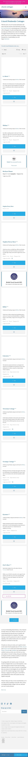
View (15, 97)
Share (25, 49)
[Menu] (25, 7)
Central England (12, 723)
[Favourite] (14, 102)
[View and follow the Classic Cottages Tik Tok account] (7, 704)
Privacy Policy (7, 737)
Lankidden (13, 650)
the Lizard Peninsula (5, 28)
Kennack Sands (6, 648)
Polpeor (3, 650)
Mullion (17, 79)
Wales (8, 723)
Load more (15, 620)
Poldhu (20, 646)
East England (23, 723)
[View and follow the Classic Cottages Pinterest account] (11, 704)
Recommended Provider (14, 162)
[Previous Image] (3, 65)
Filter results (19, 754)
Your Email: (4, 711)
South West (20, 721)
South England (4, 723)
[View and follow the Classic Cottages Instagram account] (2, 704)
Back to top (3, 689)
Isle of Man (8, 724)
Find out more (14, 165)
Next (24, 53)
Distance (5, 49)
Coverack (4, 569)
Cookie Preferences (20, 737)
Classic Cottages (5, 721)
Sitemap (2, 737)
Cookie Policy (13, 737)
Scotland (2, 724)
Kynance (25, 646)
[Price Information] (12, 258)
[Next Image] (24, 65)
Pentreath (7, 650)
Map (19, 49)
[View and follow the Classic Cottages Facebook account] (4, 704)
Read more (6, 39)
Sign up (24, 711)
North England (18, 723)
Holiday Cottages (14, 721)
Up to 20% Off (8, 596)
